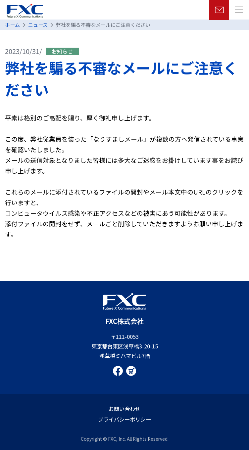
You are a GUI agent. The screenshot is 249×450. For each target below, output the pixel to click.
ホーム (12, 24)
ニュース (38, 24)
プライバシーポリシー (124, 419)
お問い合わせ (124, 409)
